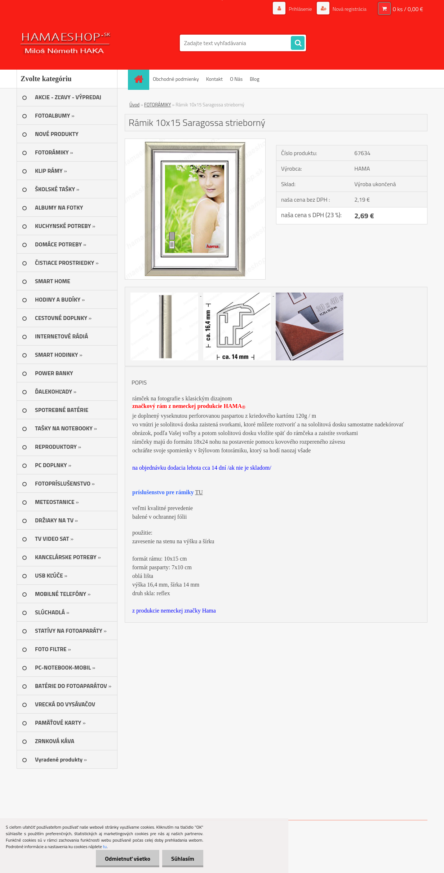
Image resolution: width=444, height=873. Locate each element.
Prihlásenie (300, 9)
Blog (254, 79)
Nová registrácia (349, 9)
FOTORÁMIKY (157, 104)
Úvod (134, 104)
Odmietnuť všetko (127, 858)
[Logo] (66, 43)
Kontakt (214, 79)
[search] (297, 43)
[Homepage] (141, 79)
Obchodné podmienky (176, 79)
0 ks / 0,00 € (408, 9)
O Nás (236, 79)
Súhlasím (182, 858)
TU (199, 492)
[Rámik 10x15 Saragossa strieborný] (195, 141)
